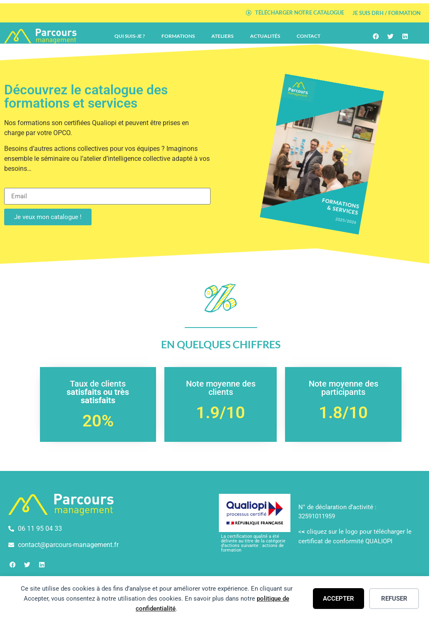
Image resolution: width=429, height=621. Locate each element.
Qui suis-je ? (129, 36)
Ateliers (222, 36)
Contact (308, 36)
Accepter (338, 598)
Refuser (394, 598)
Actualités (265, 36)
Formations (178, 36)
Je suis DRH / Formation (386, 13)
